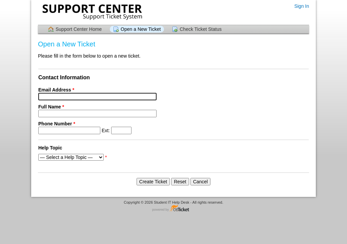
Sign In (301, 6)
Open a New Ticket (141, 29)
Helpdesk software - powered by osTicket (173, 208)
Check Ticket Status (201, 29)
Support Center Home (79, 29)
